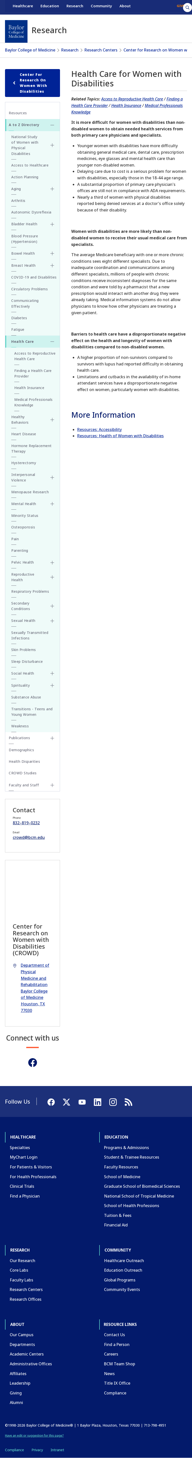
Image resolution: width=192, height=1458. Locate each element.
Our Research (22, 1260)
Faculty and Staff (24, 785)
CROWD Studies (23, 773)
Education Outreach (123, 1270)
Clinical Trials (22, 1186)
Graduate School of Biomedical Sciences (142, 1186)
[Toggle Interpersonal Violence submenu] (52, 477)
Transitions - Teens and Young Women (32, 712)
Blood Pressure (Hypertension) (24, 239)
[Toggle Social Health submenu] (52, 673)
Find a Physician (25, 1196)
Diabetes (19, 317)
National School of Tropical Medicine (139, 1196)
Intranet (57, 1449)
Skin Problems (23, 649)
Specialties (20, 1147)
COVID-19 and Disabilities (34, 277)
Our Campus (22, 1334)
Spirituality (20, 685)
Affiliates (18, 1373)
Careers (111, 1354)
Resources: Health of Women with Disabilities (120, 436)
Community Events (122, 1289)
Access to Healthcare (29, 165)
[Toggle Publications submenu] (52, 738)
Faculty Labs (21, 1280)
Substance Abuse (26, 697)
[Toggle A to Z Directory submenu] (52, 125)
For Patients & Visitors (31, 1167)
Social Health (22, 673)
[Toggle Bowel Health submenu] (52, 253)
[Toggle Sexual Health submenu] (52, 621)
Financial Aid (116, 1225)
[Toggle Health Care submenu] (52, 342)
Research (74, 7)
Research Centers (101, 50)
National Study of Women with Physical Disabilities (24, 145)
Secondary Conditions (20, 606)
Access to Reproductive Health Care (132, 99)
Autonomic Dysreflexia (31, 212)
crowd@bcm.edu (29, 837)
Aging (16, 188)
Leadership (20, 1383)
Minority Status (24, 515)
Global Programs (120, 1280)
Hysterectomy (23, 462)
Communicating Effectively (25, 303)
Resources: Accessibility (99, 429)
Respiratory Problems (30, 591)
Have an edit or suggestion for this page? (34, 1435)
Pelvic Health (22, 562)
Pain (15, 538)
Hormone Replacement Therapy (31, 448)
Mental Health (23, 503)
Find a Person (117, 1344)
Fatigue (17, 329)
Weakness (20, 726)
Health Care (22, 341)
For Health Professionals (33, 1176)
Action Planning (24, 177)
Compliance (115, 1393)
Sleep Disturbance (27, 661)
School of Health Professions (131, 1205)
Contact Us (114, 1334)
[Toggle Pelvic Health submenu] (52, 563)
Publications (19, 737)
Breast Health (23, 265)
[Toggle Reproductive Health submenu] (52, 577)
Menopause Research (30, 492)
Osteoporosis (23, 527)
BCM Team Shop (119, 1364)
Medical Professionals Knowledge (33, 402)
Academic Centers (27, 1354)
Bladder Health (24, 224)
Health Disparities (24, 761)
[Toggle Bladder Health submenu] (52, 224)
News (109, 1373)
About (125, 7)
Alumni (16, 1402)
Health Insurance (126, 105)
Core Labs (19, 1270)
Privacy (37, 1449)
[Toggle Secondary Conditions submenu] (52, 606)
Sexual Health (23, 620)
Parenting (19, 550)
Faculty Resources (121, 1167)
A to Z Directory (24, 124)
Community (101, 7)
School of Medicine (122, 1176)
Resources (18, 113)
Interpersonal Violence (23, 477)
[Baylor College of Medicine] (16, 31)
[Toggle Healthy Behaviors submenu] (52, 420)
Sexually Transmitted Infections (29, 635)
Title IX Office (117, 1383)
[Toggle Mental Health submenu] (52, 504)
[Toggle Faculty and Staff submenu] (52, 785)
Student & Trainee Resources (131, 1157)
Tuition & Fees (118, 1215)
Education (49, 7)
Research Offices (26, 1299)
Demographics (21, 749)
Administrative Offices (31, 1364)
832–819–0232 (26, 823)
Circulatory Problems (29, 289)
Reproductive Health (22, 577)
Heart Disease (23, 433)
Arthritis (18, 200)
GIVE (180, 7)
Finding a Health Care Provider (33, 373)
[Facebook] (32, 1062)
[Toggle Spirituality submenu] (52, 685)
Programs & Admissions (126, 1147)
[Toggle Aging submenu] (52, 189)
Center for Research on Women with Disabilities (29, 83)
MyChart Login (24, 1157)
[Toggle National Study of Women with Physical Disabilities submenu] (52, 145)
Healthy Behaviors (20, 419)
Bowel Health (23, 253)
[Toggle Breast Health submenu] (52, 265)
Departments (22, 1344)
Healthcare (23, 7)
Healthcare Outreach (124, 1260)
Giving (16, 1393)
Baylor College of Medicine (30, 50)
